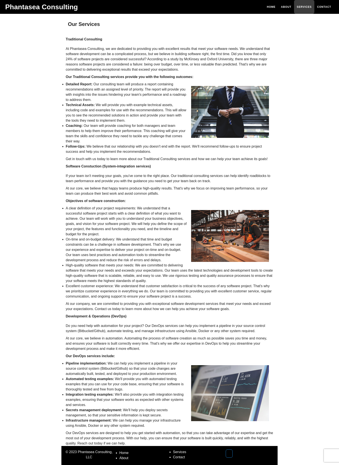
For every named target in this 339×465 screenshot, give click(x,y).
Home (124, 453)
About (123, 458)
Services (179, 452)
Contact (179, 457)
